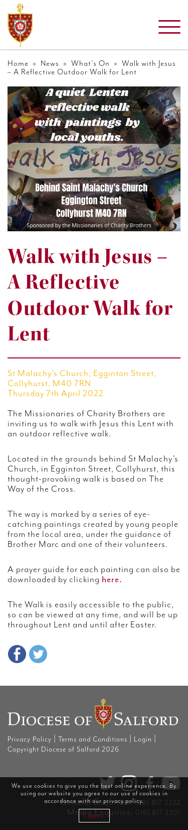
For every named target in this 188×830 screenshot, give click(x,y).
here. (112, 580)
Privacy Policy (30, 739)
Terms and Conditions (92, 739)
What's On (90, 63)
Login (143, 739)
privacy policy (122, 801)
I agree (94, 815)
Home (18, 63)
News (50, 63)
